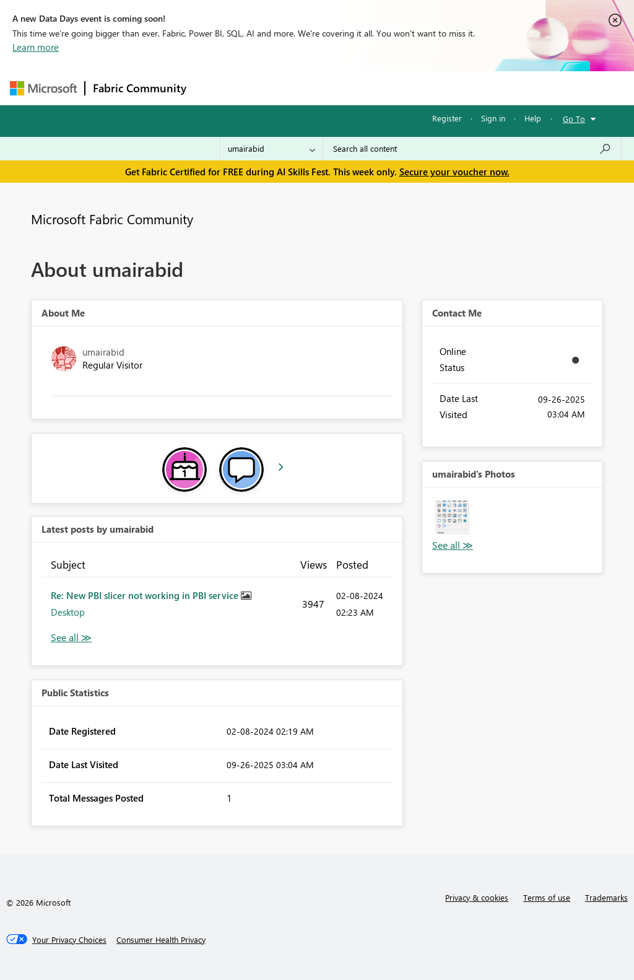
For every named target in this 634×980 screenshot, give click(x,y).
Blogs (430, 87)
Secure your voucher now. (454, 171)
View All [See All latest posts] (71, 638)
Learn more (35, 47)
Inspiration (269, 87)
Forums (214, 87)
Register (447, 118)
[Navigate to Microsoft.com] (43, 88)
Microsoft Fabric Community (112, 218)
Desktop (68, 612)
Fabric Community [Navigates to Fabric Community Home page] (139, 88)
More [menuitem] (472, 87)
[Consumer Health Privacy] (161, 940)
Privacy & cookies (476, 897)
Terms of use (546, 897)
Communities (375, 87)
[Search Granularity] (271, 148)
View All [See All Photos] (452, 545)
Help (532, 118)
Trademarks (606, 897)
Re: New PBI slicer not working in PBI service (146, 595)
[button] (452, 518)
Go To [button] (574, 118)
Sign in (493, 118)
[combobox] (472, 148)
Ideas (319, 87)
